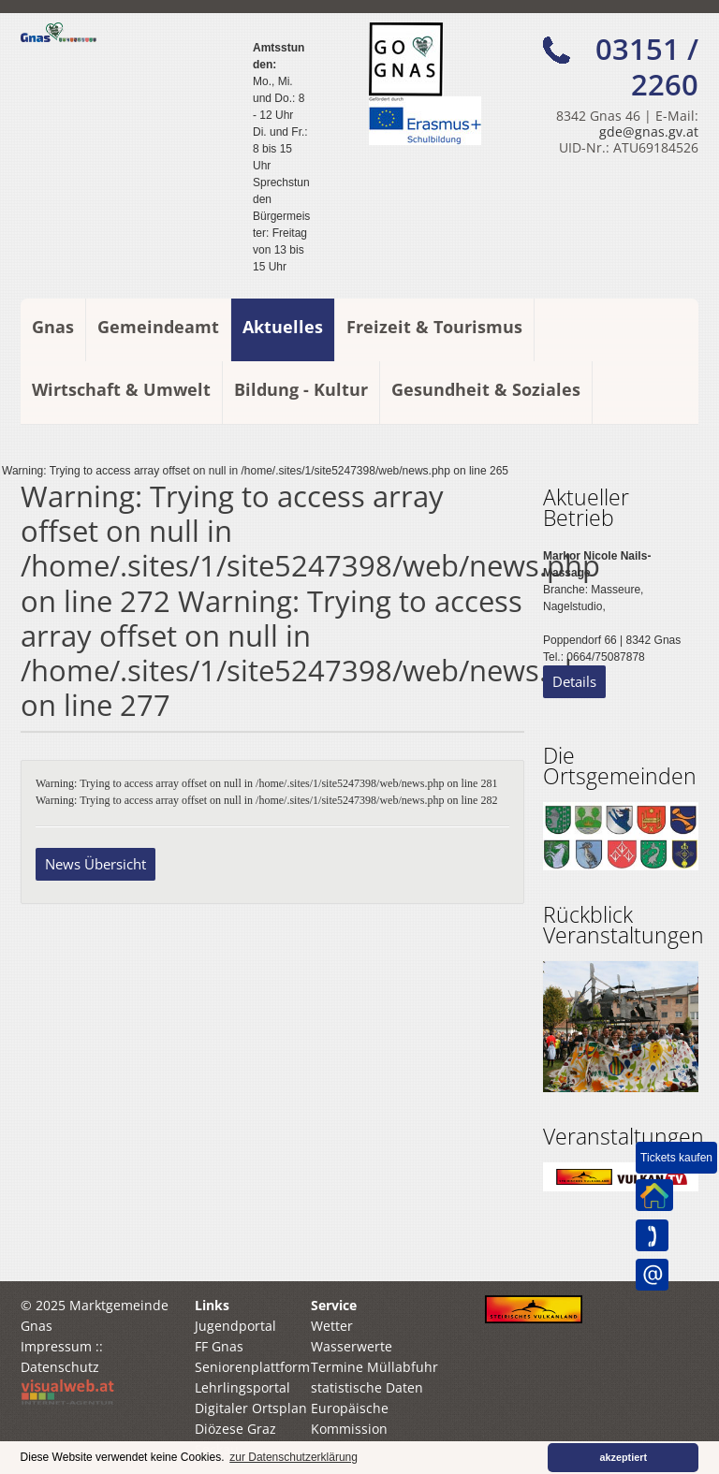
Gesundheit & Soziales (485, 389)
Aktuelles (282, 326)
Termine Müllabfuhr (374, 1367)
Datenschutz (60, 1367)
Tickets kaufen (676, 1157)
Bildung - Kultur (301, 389)
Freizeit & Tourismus (434, 326)
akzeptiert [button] (623, 1457)
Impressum (56, 1346)
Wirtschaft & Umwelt (121, 389)
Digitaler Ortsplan (251, 1408)
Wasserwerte (351, 1346)
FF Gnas (219, 1346)
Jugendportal (235, 1326)
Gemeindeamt (158, 326)
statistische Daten (367, 1387)
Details (574, 681)
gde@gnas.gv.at (648, 131)
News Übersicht (95, 863)
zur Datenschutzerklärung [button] (293, 1457)
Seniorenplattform (252, 1367)
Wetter (332, 1326)
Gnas (53, 326)
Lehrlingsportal (242, 1387)
